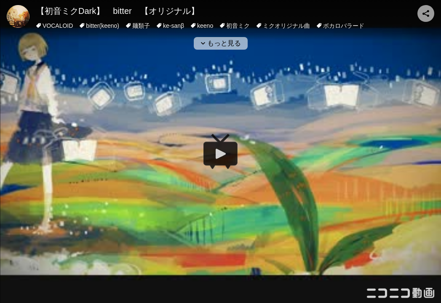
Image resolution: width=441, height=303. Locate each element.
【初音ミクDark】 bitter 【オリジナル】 (117, 11)
